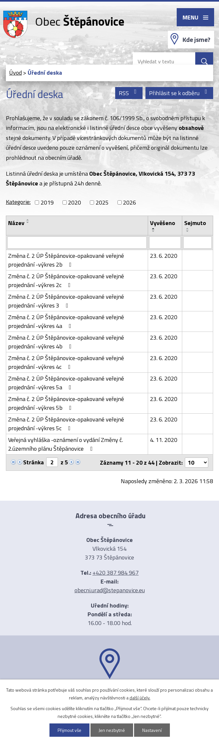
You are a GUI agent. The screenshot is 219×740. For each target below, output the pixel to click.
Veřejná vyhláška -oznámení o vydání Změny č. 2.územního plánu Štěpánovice (65, 444)
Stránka (33, 462)
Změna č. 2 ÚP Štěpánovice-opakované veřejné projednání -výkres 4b (66, 342)
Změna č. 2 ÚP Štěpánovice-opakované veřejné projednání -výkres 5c (66, 424)
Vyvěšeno (162, 223)
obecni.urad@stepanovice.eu (110, 590)
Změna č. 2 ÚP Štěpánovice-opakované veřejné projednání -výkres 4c (66, 362)
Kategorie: (18, 201)
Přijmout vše (69, 730)
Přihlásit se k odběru (179, 93)
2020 (74, 202)
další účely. (140, 697)
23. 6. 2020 (163, 255)
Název (16, 223)
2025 (102, 202)
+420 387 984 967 (115, 572)
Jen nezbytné (112, 730)
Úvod (15, 72)
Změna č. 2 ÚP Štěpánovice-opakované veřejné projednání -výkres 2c (66, 280)
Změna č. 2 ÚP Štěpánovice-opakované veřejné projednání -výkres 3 (66, 301)
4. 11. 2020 (163, 439)
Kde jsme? (196, 39)
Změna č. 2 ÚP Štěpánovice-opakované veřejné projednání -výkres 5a (66, 383)
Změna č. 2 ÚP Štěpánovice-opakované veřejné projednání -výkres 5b (66, 403)
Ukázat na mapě (109, 691)
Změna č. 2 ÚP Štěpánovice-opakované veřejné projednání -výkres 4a (66, 321)
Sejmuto (195, 223)
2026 (129, 202)
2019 (47, 202)
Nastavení (152, 730)
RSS (129, 93)
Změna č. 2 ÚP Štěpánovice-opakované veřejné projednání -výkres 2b (66, 260)
